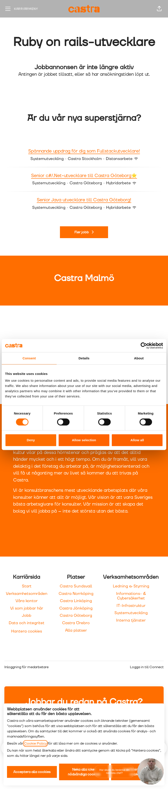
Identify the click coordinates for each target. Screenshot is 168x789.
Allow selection (84, 440)
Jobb (26, 615)
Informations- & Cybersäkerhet (131, 596)
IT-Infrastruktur (131, 605)
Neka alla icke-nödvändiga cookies (84, 772)
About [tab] (139, 358)
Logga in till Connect (147, 667)
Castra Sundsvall (76, 586)
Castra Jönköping (76, 608)
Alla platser (76, 630)
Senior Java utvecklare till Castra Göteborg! (84, 200)
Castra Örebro (76, 623)
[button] (159, 9)
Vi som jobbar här (26, 608)
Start (27, 586)
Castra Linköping (76, 601)
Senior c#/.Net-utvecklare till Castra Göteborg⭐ (84, 175)
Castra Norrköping (76, 593)
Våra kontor (27, 601)
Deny (31, 440)
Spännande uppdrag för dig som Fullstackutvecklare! (84, 151)
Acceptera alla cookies (32, 772)
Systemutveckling (131, 613)
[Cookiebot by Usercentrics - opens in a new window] (144, 345)
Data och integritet (26, 623)
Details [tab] (84, 358)
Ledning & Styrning (131, 586)
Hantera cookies (26, 631)
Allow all (137, 440)
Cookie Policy (35, 743)
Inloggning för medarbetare (26, 667)
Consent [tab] (29, 358)
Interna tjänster (131, 620)
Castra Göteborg (76, 615)
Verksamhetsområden (26, 593)
